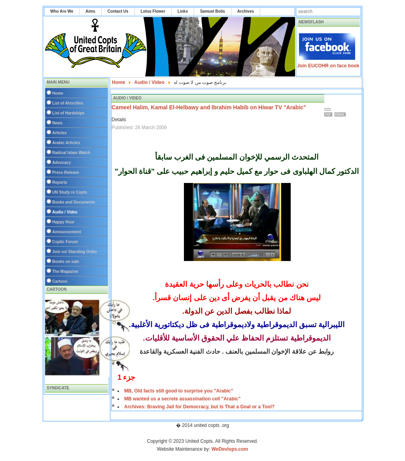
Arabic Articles (66, 143)
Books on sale (65, 261)
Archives (245, 11)
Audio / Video (65, 212)
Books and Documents (73, 202)
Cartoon (59, 281)
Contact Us (118, 11)
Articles (59, 133)
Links (183, 11)
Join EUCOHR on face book (328, 66)
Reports (59, 182)
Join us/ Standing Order (74, 252)
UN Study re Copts (69, 192)
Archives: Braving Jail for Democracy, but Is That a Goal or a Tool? (199, 407)
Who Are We (61, 11)
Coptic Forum (65, 242)
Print (329, 114)
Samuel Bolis (212, 11)
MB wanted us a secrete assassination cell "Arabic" (182, 399)
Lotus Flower (153, 11)
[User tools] (327, 109)
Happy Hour (63, 222)
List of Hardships (68, 113)
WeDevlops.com (230, 449)
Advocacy (61, 162)
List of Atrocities (67, 103)
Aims (90, 11)
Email (341, 114)
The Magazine (65, 271)
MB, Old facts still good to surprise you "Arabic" (178, 391)
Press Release (65, 172)
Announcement (66, 232)
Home (57, 93)
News (57, 123)
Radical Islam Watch (71, 152)
